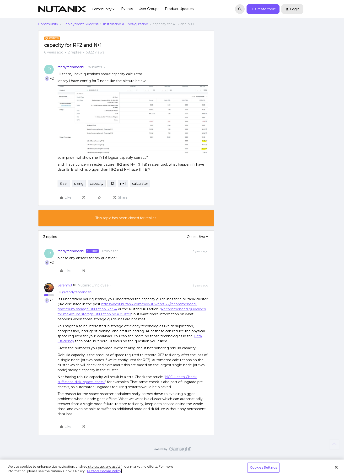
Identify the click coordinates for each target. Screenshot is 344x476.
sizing (79, 183)
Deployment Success (80, 24)
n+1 (123, 183)
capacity (96, 183)
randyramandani (71, 67)
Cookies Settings (263, 467)
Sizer (64, 183)
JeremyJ (65, 285)
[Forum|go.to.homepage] (62, 9)
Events (127, 9)
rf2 (112, 183)
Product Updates (179, 9)
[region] (172, 468)
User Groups (149, 9)
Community (48, 24)
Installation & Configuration (125, 24)
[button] (263, 9)
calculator (140, 183)
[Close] (336, 467)
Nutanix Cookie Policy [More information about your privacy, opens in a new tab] (104, 471)
